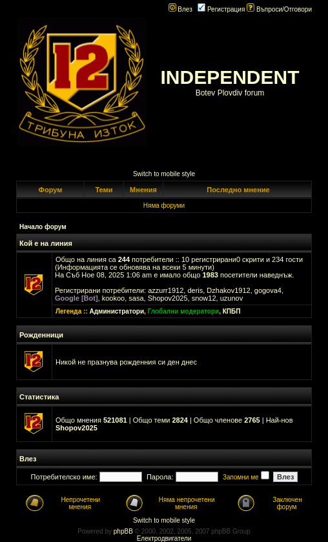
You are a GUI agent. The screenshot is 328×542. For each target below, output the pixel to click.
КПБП (232, 311)
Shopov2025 (168, 298)
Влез (180, 9)
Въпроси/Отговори (279, 9)
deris (195, 290)
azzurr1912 (165, 290)
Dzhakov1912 (228, 290)
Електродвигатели (164, 538)
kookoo (113, 298)
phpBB (123, 531)
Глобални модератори (184, 311)
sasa (135, 298)
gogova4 (268, 290)
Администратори (116, 311)
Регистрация (221, 9)
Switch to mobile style (164, 173)
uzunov (231, 298)
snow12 (204, 298)
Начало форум (43, 226)
